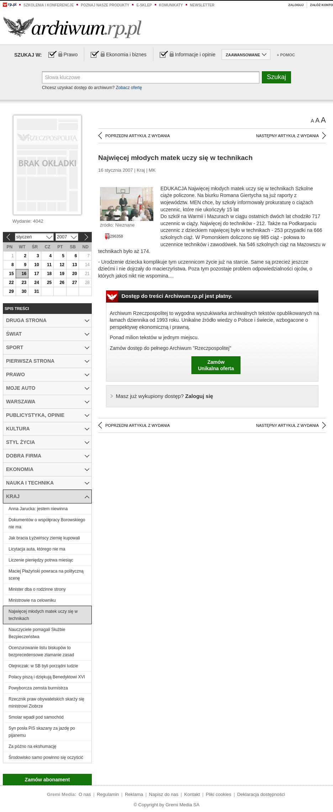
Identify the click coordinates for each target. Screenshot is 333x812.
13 (74, 264)
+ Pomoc (286, 55)
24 (36, 282)
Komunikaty (171, 5)
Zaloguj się (164, 396)
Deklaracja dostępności (261, 794)
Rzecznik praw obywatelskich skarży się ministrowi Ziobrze (46, 703)
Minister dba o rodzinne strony (37, 589)
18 (49, 273)
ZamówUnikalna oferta (216, 365)
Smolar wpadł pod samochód (36, 717)
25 (49, 282)
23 (24, 282)
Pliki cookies (219, 794)
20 (74, 273)
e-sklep (144, 5)
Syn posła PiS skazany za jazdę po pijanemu (42, 732)
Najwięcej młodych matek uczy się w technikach (43, 615)
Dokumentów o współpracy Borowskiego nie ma (47, 523)
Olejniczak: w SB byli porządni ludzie (43, 665)
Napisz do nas (163, 794)
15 (11, 273)
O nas (85, 794)
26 (61, 282)
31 (36, 291)
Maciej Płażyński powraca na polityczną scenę (46, 575)
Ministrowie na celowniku (32, 600)
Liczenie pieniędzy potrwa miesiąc (41, 560)
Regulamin (108, 794)
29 (11, 291)
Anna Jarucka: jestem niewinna (38, 508)
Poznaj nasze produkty (105, 5)
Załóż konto (321, 5)
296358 (114, 236)
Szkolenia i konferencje (48, 5)
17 (36, 273)
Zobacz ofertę (129, 87)
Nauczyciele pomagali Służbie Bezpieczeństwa (37, 633)
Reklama (134, 794)
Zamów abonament (47, 779)
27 (74, 282)
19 (61, 273)
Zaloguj (295, 5)
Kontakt (192, 794)
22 (11, 282)
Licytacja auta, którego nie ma (37, 549)
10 (36, 264)
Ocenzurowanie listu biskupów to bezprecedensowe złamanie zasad (41, 651)
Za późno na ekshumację (32, 746)
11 (49, 264)
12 (61, 264)
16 (24, 273)
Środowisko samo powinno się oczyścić (46, 757)
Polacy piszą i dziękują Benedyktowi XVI (47, 676)
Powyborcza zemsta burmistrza (38, 688)
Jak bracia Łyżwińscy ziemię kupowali (44, 538)
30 (24, 291)
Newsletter (202, 5)
